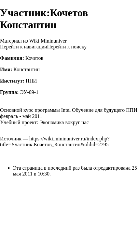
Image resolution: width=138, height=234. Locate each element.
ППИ (31, 81)
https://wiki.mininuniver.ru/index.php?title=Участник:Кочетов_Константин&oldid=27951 (55, 141)
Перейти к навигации (23, 46)
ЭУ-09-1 (29, 92)
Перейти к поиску (67, 46)
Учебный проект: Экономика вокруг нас (44, 122)
